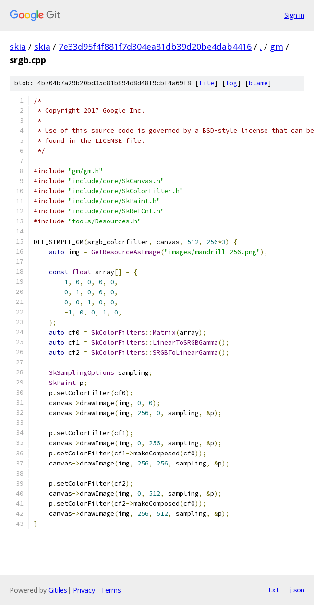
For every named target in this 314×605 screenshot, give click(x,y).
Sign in (294, 15)
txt (273, 589)
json (296, 589)
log (231, 83)
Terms (111, 589)
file (206, 83)
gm (276, 46)
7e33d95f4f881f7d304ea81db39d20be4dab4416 (155, 46)
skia (18, 46)
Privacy (84, 589)
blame (258, 83)
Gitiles (57, 589)
